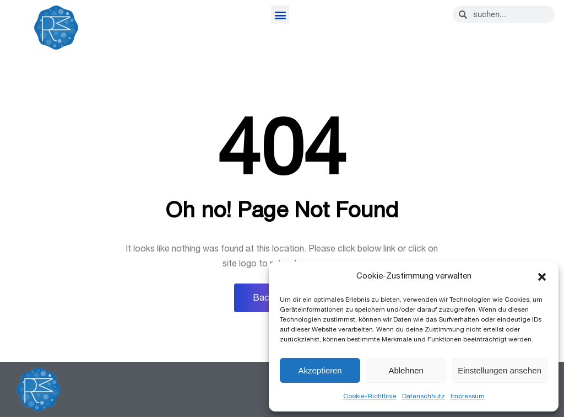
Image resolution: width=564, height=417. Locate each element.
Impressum (468, 396)
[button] (541, 276)
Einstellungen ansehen (499, 370)
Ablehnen (405, 370)
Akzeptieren (319, 370)
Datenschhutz (423, 396)
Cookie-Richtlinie (370, 396)
